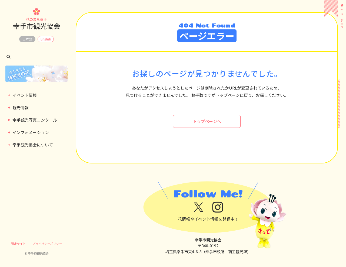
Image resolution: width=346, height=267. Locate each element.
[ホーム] (342, 5)
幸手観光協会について (30, 145)
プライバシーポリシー (47, 243)
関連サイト (18, 243)
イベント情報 (22, 95)
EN (46, 39)
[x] (198, 207)
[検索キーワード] (36, 56)
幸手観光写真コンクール (32, 120)
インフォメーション (28, 132)
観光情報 (18, 107)
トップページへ (207, 121)
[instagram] (217, 207)
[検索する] (8, 56)
